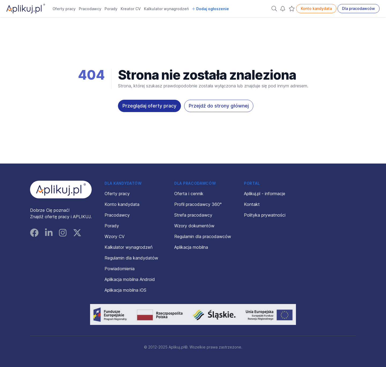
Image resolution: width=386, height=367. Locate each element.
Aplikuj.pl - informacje (264, 193)
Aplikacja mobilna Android (130, 279)
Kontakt (252, 204)
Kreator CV (131, 8)
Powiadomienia (120, 268)
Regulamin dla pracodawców (202, 236)
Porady (111, 8)
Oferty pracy (64, 8)
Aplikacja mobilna (191, 247)
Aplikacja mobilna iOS (125, 290)
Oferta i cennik (188, 193)
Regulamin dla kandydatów (131, 258)
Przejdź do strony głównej (219, 106)
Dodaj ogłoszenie (210, 8)
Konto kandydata (316, 8)
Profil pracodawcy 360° (198, 204)
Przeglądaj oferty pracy (149, 106)
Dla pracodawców (358, 8)
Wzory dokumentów (194, 225)
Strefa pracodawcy (193, 215)
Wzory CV (115, 236)
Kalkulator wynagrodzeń (166, 8)
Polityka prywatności (264, 215)
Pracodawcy (90, 8)
